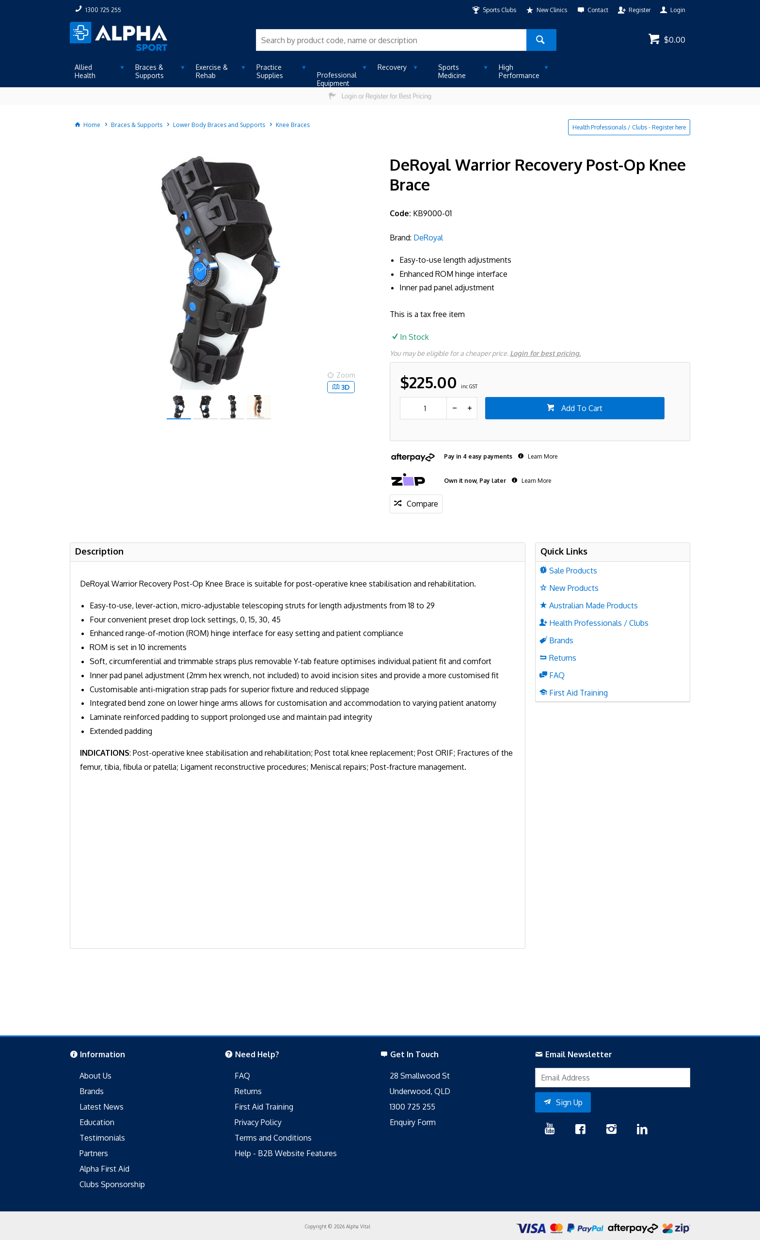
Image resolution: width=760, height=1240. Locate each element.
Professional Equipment (337, 79)
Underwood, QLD (420, 1091)
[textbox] (391, 40)
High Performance (519, 71)
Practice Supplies (269, 71)
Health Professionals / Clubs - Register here (629, 127)
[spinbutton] (423, 408)
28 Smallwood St (420, 1076)
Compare (422, 504)
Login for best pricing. (545, 353)
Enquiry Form (413, 1122)
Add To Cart (580, 408)
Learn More (541, 456)
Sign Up (569, 1102)
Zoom (345, 375)
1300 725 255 (412, 1107)
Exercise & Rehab (212, 71)
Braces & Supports (149, 71)
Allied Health (85, 71)
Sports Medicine (452, 71)
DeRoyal (428, 237)
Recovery (392, 67)
